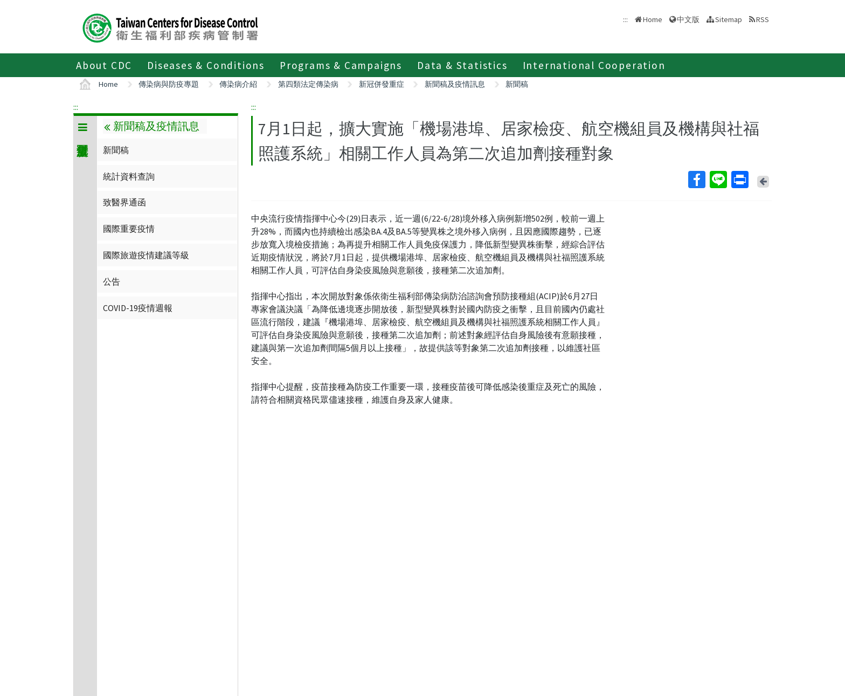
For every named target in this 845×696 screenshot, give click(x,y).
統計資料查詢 (129, 176)
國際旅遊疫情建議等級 (146, 255)
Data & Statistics (462, 65)
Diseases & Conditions (206, 65)
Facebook (696, 179)
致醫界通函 (124, 202)
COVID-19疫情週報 (137, 307)
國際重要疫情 (129, 228)
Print (739, 179)
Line (718, 179)
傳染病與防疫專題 (168, 84)
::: (75, 106)
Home (652, 19)
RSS (762, 19)
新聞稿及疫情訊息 (455, 84)
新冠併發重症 (381, 84)
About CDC (104, 65)
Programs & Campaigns (341, 65)
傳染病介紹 (238, 84)
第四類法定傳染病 (308, 84)
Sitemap (728, 19)
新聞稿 (516, 84)
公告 (111, 281)
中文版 (688, 19)
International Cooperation (594, 65)
